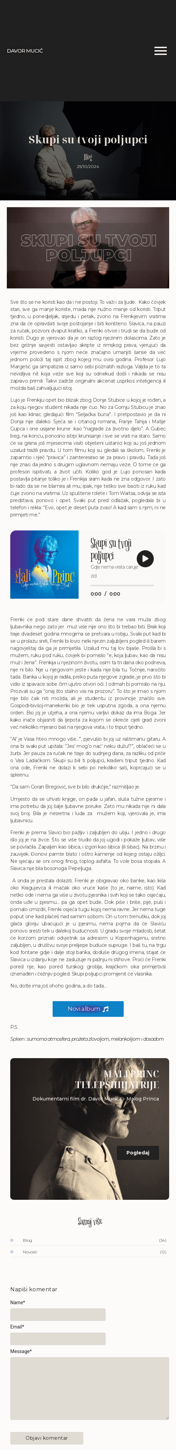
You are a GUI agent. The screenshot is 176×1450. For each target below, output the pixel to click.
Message (21, 1351)
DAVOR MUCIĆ (25, 50)
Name (17, 1302)
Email (17, 1326)
